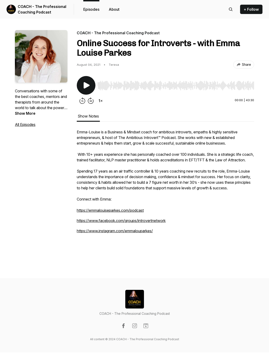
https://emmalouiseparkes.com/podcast (110, 210)
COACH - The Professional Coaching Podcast (42, 9)
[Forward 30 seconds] (90, 100)
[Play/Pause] (86, 85)
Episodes (91, 9)
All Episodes (25, 124)
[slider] (175, 85)
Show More (25, 113)
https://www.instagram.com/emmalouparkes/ (115, 231)
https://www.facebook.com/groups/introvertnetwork (121, 220)
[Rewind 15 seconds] (82, 100)
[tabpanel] (165, 194)
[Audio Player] (175, 84)
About (114, 9)
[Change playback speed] (100, 100)
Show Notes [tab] (88, 116)
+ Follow (251, 9)
